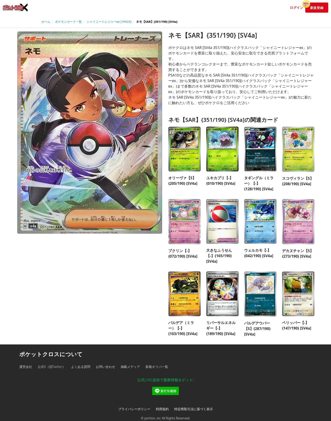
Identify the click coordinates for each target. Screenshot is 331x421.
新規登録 (314, 6)
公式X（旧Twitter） (52, 366)
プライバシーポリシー (134, 409)
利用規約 (162, 409)
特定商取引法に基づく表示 (193, 409)
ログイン (296, 7)
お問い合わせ (105, 366)
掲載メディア (130, 366)
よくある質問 (80, 366)
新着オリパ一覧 (157, 366)
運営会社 (25, 366)
